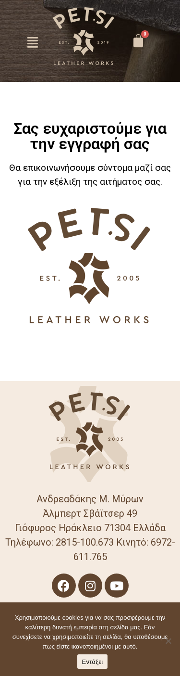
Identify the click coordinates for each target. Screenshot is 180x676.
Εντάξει (92, 661)
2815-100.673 (84, 542)
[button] (33, 42)
